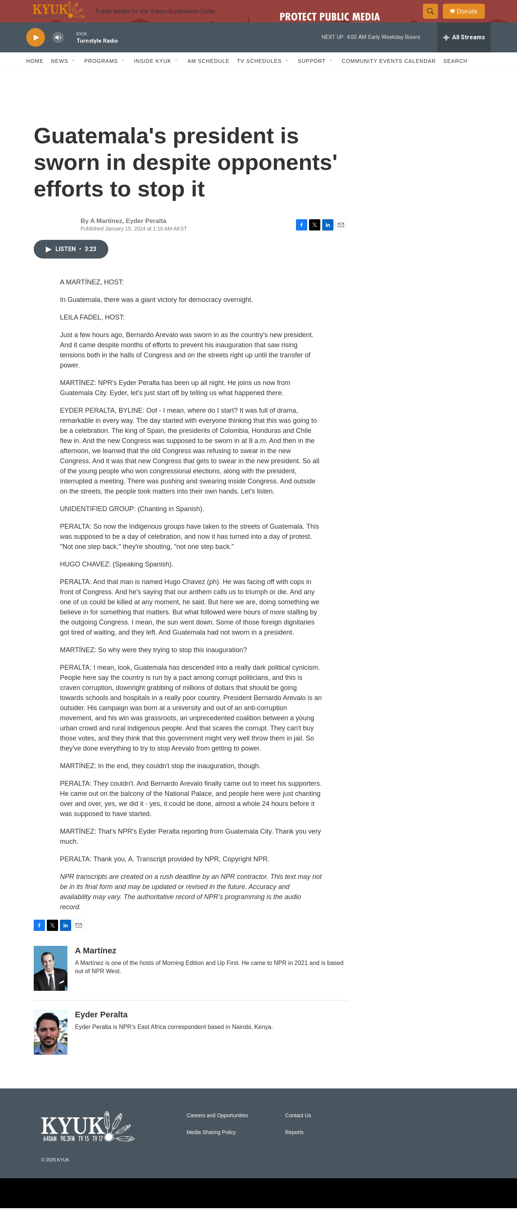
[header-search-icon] (433, 19)
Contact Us (298, 1132)
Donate (471, 20)
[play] (36, 54)
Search (455, 78)
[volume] (58, 54)
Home (34, 78)
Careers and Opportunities (217, 1132)
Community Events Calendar (389, 78)
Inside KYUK (153, 78)
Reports (294, 1149)
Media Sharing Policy (211, 1149)
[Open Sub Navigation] (74, 78)
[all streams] (464, 54)
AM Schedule (208, 78)
